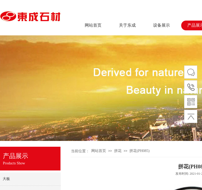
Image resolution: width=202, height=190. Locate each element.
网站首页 (93, 25)
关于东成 (127, 25)
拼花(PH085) (139, 151)
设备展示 (161, 25)
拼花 (118, 151)
